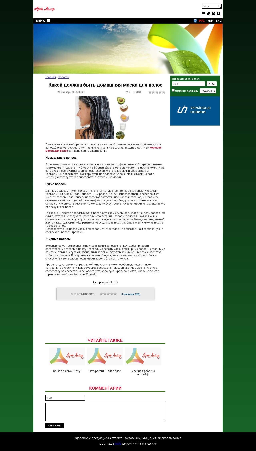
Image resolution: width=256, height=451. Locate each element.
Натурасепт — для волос (105, 360)
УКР (210, 21)
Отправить (54, 425)
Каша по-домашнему (67, 360)
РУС (202, 21)
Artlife (118, 443)
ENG (219, 21)
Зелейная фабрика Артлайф (143, 361)
